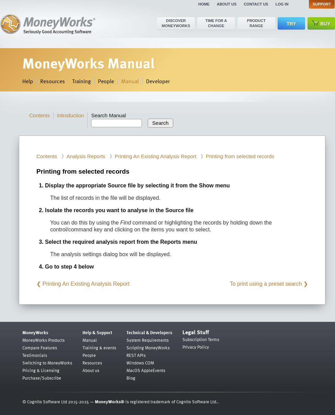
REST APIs (136, 355)
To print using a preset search (266, 284)
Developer (158, 81)
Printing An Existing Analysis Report (156, 156)
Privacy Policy (195, 346)
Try (291, 23)
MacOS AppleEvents (145, 370)
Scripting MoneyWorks (148, 347)
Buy (321, 23)
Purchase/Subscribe (41, 377)
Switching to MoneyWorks (47, 362)
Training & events (99, 347)
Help (27, 81)
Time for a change (216, 23)
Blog (130, 377)
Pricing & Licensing (40, 370)
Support (322, 4)
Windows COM (140, 362)
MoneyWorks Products (43, 340)
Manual (130, 81)
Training (81, 81)
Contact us (256, 4)
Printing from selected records (240, 156)
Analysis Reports (86, 156)
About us (226, 4)
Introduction (70, 115)
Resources (52, 81)
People (106, 81)
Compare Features (39, 347)
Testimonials (34, 355)
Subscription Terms (200, 339)
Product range (256, 23)
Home (204, 4)
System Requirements (147, 340)
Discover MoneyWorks (176, 23)
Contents (39, 115)
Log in (282, 4)
